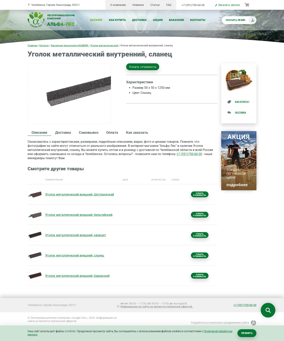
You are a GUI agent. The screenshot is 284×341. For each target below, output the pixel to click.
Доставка (139, 20)
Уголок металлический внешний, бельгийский (78, 215)
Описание (39, 132)
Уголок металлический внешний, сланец (74, 255)
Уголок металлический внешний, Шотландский (79, 194)
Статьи (155, 4)
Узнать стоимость (142, 67)
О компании (118, 4)
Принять (247, 333)
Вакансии (176, 20)
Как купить (117, 20)
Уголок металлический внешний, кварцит (75, 235)
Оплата (112, 132)
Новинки (138, 4)
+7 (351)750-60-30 (193, 5)
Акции (158, 20)
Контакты (197, 20)
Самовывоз (88, 132)
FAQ (168, 4)
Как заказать (137, 132)
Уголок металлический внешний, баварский (77, 276)
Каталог (96, 20)
